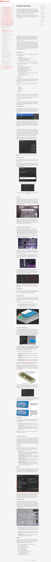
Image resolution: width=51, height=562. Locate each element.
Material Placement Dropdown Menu (43, 16)
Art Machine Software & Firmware (7, 7)
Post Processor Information (6, 29)
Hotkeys (42, 25)
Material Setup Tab (43, 13)
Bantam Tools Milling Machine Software (7, 24)
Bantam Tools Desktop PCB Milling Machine (7, 22)
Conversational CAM (5, 42)
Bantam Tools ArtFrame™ (7, 9)
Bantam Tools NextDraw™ (6, 15)
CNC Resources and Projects (7, 66)
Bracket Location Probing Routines (6, 35)
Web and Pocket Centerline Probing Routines (6, 58)
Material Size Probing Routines (6, 51)
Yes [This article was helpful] (32, 560)
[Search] (7, 5)
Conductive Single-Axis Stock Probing (7, 38)
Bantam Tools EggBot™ (7, 13)
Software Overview (4, 30)
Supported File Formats (5, 41)
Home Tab (42, 10)
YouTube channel (19, 17)
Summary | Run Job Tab (44, 20)
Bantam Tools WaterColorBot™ (7, 11)
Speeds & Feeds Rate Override (6, 54)
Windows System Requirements (6, 61)
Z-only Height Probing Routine (6, 60)
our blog (32, 16)
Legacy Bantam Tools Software (6, 64)
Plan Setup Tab (43, 17)
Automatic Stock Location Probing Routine (6, 32)
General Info (7, 68)
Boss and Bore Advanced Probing (6, 34)
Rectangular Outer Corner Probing (6, 53)
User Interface (42, 9)
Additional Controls (43, 24)
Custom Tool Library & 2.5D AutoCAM (6, 44)
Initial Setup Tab (43, 12)
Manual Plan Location (5, 48)
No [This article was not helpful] (34, 560)
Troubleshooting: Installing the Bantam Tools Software (6, 56)
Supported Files (43, 8)
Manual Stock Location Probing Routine (6, 50)
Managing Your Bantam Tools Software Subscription (6, 46)
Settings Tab (42, 21)
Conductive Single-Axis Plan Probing (7, 39)
